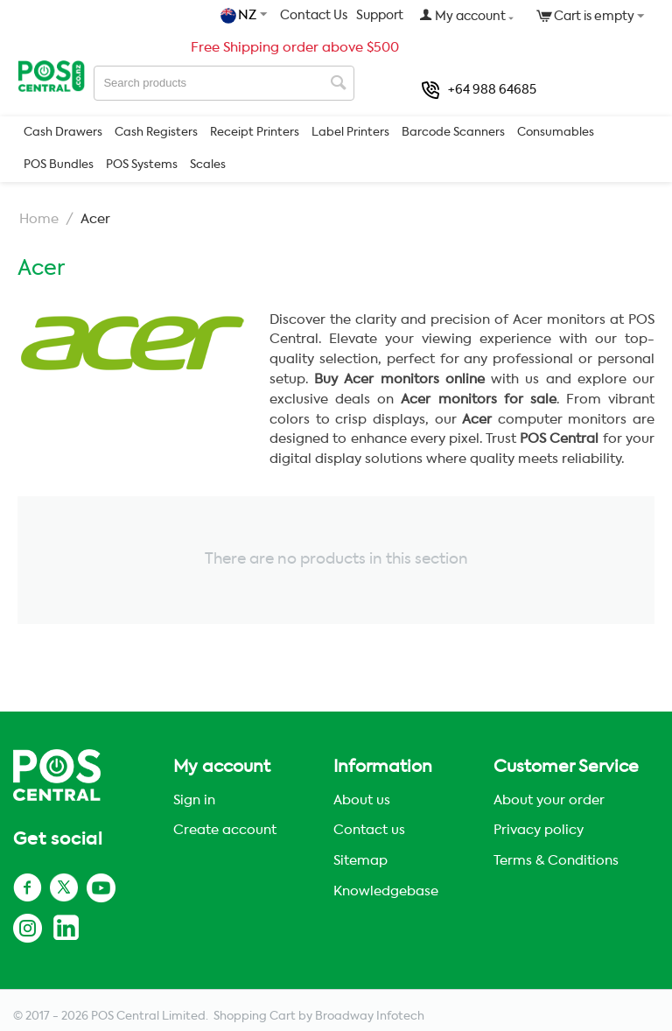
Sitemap (360, 860)
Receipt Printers (254, 132)
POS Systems (142, 165)
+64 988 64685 (479, 90)
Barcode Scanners (453, 132)
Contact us (369, 830)
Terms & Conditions (556, 860)
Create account (224, 830)
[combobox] (224, 83)
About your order (549, 800)
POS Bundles (59, 165)
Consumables (555, 132)
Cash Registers (156, 132)
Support (379, 16)
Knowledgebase (385, 891)
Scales (208, 165)
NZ (240, 16)
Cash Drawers (63, 132)
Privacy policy (539, 830)
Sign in (194, 800)
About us (361, 800)
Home (39, 219)
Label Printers (350, 132)
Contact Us (313, 16)
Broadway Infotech (369, 1016)
